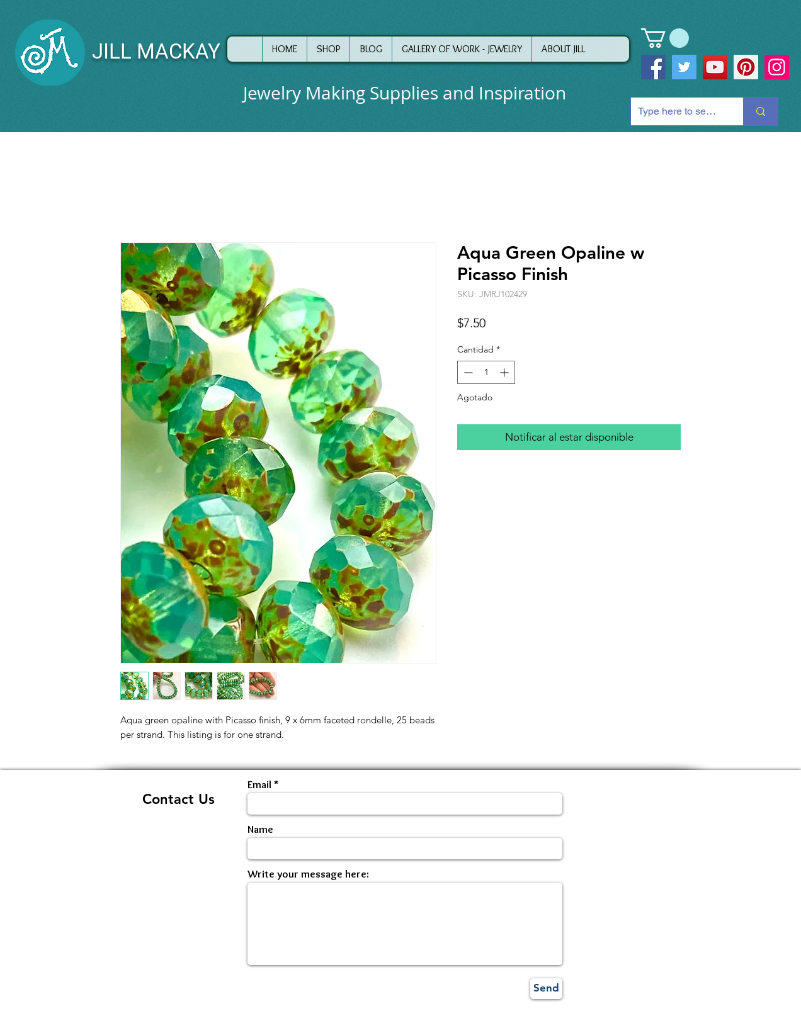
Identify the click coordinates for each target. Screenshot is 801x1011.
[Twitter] (684, 67)
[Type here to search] (677, 111)
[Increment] (505, 372)
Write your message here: (308, 874)
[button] (665, 38)
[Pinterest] (746, 67)
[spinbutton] (486, 372)
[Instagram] (776, 67)
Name (260, 829)
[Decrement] (467, 372)
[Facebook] (653, 67)
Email (259, 784)
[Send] (546, 988)
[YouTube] (715, 67)
